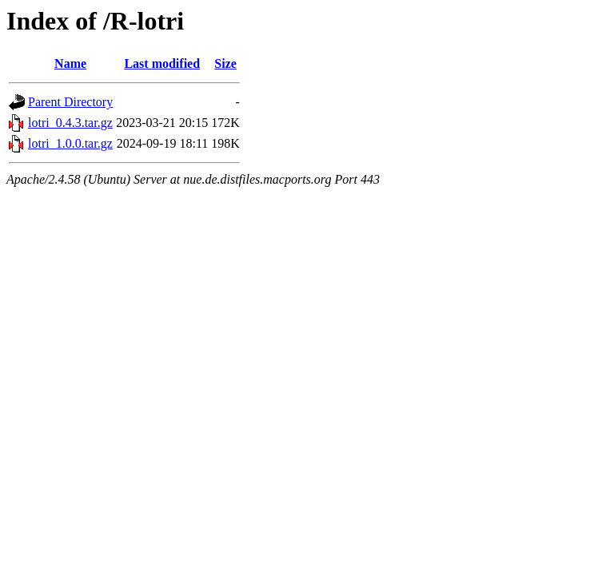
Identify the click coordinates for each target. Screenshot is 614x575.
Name (70, 63)
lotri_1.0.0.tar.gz (70, 143)
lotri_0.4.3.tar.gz (70, 122)
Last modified (162, 63)
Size (225, 63)
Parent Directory (70, 102)
